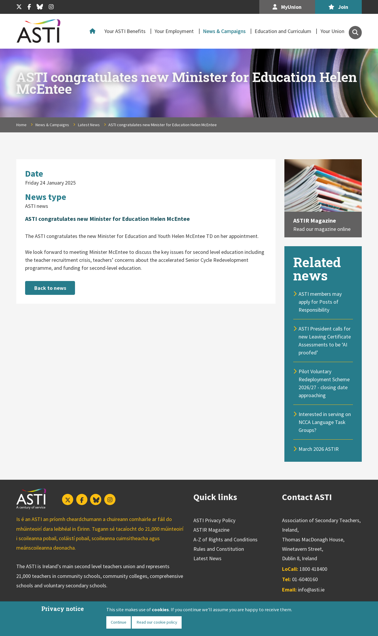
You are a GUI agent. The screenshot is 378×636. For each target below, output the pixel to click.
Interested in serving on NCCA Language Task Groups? (325, 422)
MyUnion (287, 7)
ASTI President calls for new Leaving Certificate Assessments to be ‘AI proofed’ (325, 340)
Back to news (50, 288)
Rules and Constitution (218, 548)
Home (94, 31)
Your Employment (174, 31)
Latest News (89, 124)
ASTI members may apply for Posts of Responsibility (320, 301)
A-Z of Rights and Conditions (225, 539)
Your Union (332, 31)
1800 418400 (313, 569)
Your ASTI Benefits (125, 31)
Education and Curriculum (283, 31)
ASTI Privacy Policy (214, 520)
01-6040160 (305, 579)
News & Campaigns (224, 31)
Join (338, 7)
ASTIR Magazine (314, 220)
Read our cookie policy (156, 622)
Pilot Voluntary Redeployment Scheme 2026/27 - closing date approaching (324, 383)
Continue (118, 622)
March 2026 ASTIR (319, 449)
